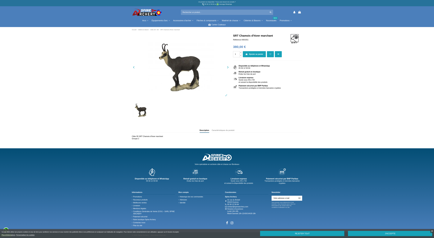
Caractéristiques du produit (223, 130)
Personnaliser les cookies (25, 235)
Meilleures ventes (140, 203)
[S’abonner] (299, 198)
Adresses (183, 200)
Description (204, 130)
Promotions (137, 197)
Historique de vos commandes (191, 197)
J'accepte (390, 233)
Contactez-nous (139, 223)
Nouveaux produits (140, 200)
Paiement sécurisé (140, 217)
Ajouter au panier (254, 54)
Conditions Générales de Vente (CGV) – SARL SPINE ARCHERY (154, 213)
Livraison (136, 206)
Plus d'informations (8, 235)
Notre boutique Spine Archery (144, 219)
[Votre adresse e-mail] (284, 198)
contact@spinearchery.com (237, 207)
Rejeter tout (302, 233)
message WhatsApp (225, 4)
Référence (237, 40)
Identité (182, 203)
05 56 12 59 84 (209, 4)
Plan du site (137, 225)
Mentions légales (139, 208)
